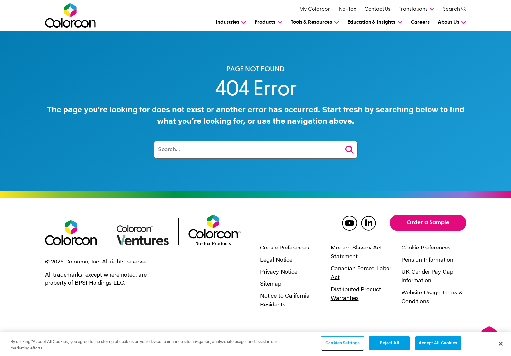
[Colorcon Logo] (76, 15)
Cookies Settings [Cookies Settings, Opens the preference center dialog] (342, 343)
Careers (420, 22)
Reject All (389, 343)
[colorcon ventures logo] (143, 235)
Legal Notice (276, 260)
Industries (227, 22)
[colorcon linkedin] (368, 223)
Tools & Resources (311, 22)
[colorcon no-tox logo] (214, 229)
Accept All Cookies (438, 343)
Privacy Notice (278, 272)
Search (451, 9)
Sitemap (270, 284)
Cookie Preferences (284, 248)
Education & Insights (371, 22)
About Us (448, 22)
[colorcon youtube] (349, 223)
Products (265, 22)
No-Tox (347, 9)
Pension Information (427, 260)
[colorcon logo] (71, 232)
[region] (255, 344)
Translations (413, 9)
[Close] (500, 343)
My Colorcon (315, 9)
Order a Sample (428, 222)
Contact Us (377, 9)
